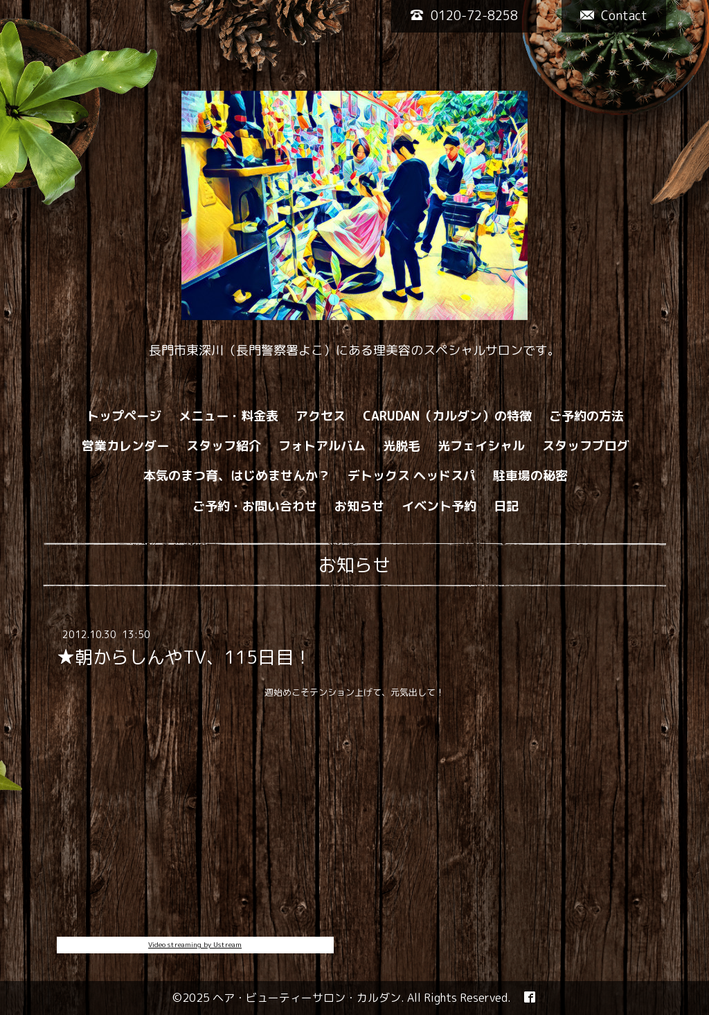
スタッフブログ (585, 445)
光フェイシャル (481, 445)
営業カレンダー (125, 445)
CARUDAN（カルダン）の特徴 (447, 416)
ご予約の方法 (586, 416)
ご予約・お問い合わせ (254, 506)
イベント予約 (439, 506)
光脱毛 (401, 445)
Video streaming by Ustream (195, 944)
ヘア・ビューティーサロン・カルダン (307, 997)
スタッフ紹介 (223, 445)
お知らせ (359, 506)
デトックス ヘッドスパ (412, 475)
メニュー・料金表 (228, 416)
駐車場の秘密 (530, 475)
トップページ (124, 416)
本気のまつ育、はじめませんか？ (236, 475)
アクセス (320, 416)
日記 (506, 506)
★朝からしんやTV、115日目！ (184, 656)
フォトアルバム (322, 445)
